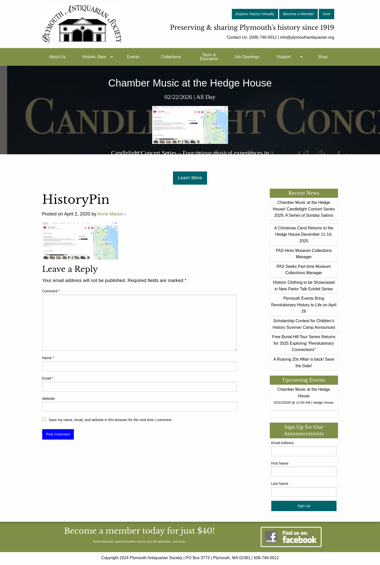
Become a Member (298, 14)
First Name (279, 463)
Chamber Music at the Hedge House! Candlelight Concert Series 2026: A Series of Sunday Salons (304, 209)
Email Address (282, 443)
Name (48, 358)
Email (47, 378)
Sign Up (303, 506)
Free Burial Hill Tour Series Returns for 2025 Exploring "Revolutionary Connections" (303, 343)
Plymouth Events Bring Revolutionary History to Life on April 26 (304, 304)
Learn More (190, 177)
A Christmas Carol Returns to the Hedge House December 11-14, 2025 (303, 234)
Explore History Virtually (255, 14)
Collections (171, 57)
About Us (57, 57)
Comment (51, 291)
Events (133, 57)
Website (48, 399)
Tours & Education (209, 57)
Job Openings (246, 57)
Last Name (279, 484)
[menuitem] (57, 57)
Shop (322, 57)
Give (326, 14)
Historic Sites (94, 57)
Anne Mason (110, 213)
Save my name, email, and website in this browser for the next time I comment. (110, 420)
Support (284, 57)
